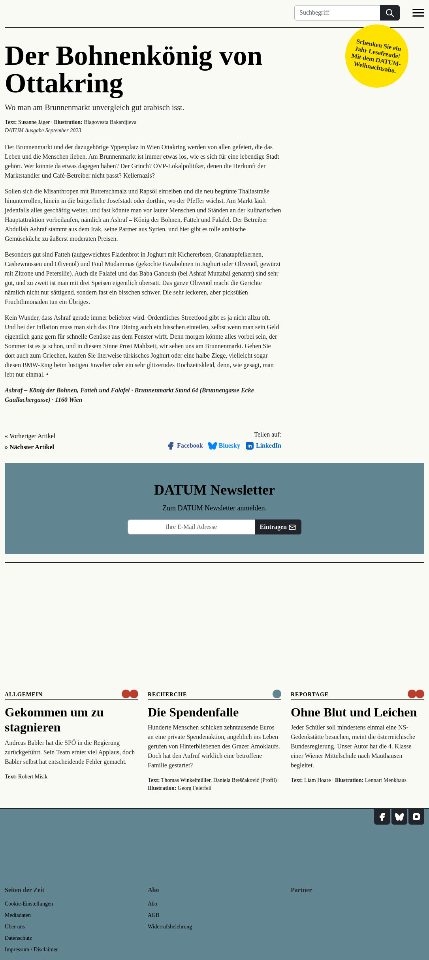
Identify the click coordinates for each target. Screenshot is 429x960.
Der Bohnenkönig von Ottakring (133, 69)
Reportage (310, 695)
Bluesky (224, 445)
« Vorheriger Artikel (30, 436)
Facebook (184, 445)
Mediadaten (18, 915)
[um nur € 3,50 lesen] (130, 694)
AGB (154, 915)
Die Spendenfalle (193, 712)
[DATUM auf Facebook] (382, 817)
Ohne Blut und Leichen (354, 712)
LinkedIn (263, 445)
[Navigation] (418, 14)
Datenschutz (18, 938)
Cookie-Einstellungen (29, 904)
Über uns (15, 927)
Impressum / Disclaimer (31, 949)
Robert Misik (32, 777)
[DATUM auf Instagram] (416, 817)
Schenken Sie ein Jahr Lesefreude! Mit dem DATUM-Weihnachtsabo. (376, 56)
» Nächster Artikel (29, 447)
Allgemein (24, 695)
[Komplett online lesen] (277, 694)
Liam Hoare (317, 780)
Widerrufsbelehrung (170, 927)
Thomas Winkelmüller (186, 780)
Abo (152, 904)
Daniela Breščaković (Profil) (245, 780)
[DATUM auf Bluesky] (399, 817)
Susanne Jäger (34, 122)
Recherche (167, 695)
